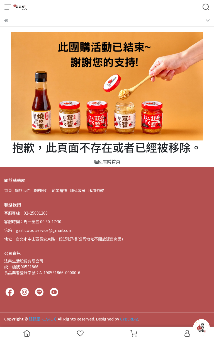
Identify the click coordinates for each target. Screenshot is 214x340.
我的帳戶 (41, 190)
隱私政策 (78, 190)
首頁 (8, 190)
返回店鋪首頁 (107, 161)
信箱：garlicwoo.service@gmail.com (38, 230)
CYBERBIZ (129, 319)
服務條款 (96, 190)
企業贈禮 (59, 190)
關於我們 (22, 190)
